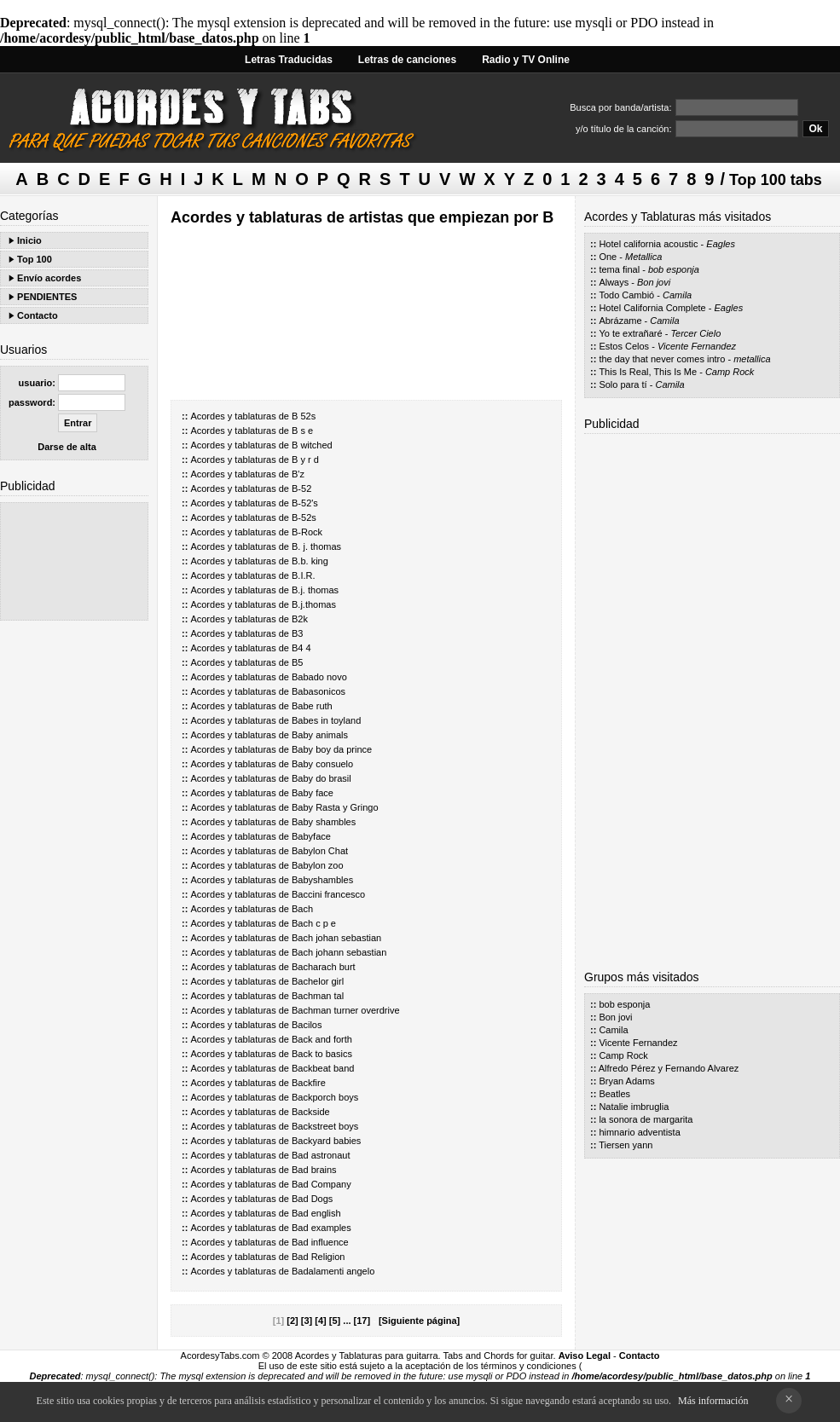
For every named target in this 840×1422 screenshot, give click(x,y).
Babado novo (319, 677)
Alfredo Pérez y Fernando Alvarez (669, 1068)
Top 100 (34, 259)
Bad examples (321, 1228)
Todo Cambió (626, 295)
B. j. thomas (316, 546)
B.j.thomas (314, 604)
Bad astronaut (321, 1155)
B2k (300, 619)
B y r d (305, 459)
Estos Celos (624, 346)
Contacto (37, 315)
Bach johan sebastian (336, 938)
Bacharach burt (324, 967)
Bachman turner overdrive (346, 1010)
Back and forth (322, 1039)
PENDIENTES (47, 297)
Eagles (720, 244)
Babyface (311, 836)
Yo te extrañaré (630, 333)
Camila (677, 295)
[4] (320, 1320)
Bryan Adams (626, 1081)
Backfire (309, 1083)
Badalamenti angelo (333, 1271)
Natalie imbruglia (634, 1106)
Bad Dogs (312, 1199)
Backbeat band (323, 1068)
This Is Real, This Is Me (648, 372)
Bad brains (314, 1170)
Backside (311, 1112)
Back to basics (322, 1054)
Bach (302, 909)
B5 (297, 662)
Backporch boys (325, 1097)
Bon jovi (653, 282)
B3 (297, 633)
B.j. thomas (315, 590)
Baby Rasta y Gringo (335, 807)
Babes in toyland (326, 720)
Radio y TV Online (526, 60)
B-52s (304, 517)
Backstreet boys (325, 1126)
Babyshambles (322, 880)
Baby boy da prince (332, 749)
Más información (713, 1401)
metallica (751, 359)
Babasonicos (318, 691)
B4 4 (301, 648)
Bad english (316, 1213)
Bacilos (307, 1025)
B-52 (301, 488)
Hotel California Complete (652, 308)
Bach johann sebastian (339, 952)
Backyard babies (326, 1141)
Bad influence (320, 1242)
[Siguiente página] (419, 1320)
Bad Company (321, 1184)
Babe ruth (312, 706)
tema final (619, 269)
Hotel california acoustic (648, 244)
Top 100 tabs (775, 179)
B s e (302, 430)
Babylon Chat (320, 851)
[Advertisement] (74, 561)
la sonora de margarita (645, 1119)
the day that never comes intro (662, 359)
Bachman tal (318, 996)
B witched (312, 445)
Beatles (614, 1094)
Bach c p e (314, 923)
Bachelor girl (318, 981)
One (608, 256)
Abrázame (620, 320)
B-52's (305, 503)
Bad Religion (318, 1256)
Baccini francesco (328, 894)
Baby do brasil (321, 778)
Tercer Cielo (695, 333)
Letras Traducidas (289, 60)
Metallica (643, 256)
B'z (298, 474)
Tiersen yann (625, 1145)
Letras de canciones (407, 60)
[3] (306, 1320)
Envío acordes (49, 278)
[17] (362, 1320)
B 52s (304, 416)
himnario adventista (639, 1132)
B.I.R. (304, 575)
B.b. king (310, 561)
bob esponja (673, 269)
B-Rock (307, 532)
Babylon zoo (318, 865)
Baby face (312, 793)
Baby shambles (324, 822)
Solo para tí (622, 384)
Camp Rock (729, 372)
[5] (334, 1320)
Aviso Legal (585, 1355)
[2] (292, 1320)
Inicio (29, 240)
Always (614, 282)
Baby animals (320, 735)
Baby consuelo (322, 764)
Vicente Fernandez (697, 346)
